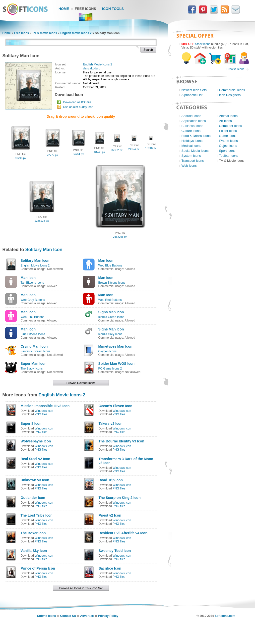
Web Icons (189, 165)
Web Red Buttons (110, 300)
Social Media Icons (195, 151)
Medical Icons (191, 146)
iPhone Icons (228, 141)
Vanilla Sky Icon (34, 551)
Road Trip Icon (111, 480)
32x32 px (117, 150)
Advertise (87, 616)
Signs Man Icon (111, 312)
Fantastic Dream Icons (36, 351)
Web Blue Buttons (110, 265)
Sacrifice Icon (110, 568)
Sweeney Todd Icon (115, 551)
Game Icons (228, 136)
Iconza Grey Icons (110, 334)
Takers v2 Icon (111, 424)
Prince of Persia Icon (38, 568)
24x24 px (133, 149)
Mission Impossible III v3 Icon (45, 406)
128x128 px (42, 220)
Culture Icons (191, 131)
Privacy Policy (108, 616)
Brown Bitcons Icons (112, 282)
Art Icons (225, 121)
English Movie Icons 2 (75, 33)
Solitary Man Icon (44, 249)
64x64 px (78, 154)
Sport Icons (227, 151)
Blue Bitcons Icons (33, 334)
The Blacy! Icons (32, 368)
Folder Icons (228, 131)
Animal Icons (228, 116)
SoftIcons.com (225, 616)
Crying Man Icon (34, 346)
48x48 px (99, 152)
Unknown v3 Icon (35, 480)
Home (64, 9)
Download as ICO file (77, 102)
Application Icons (194, 121)
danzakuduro (91, 68)
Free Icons (85, 9)
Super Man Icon (34, 364)
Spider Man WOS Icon (116, 364)
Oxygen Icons (107, 351)
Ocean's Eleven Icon (115, 406)
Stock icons (202, 44)
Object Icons (228, 146)
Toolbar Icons (228, 156)
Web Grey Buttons (33, 300)
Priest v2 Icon (110, 515)
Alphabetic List (192, 95)
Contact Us (68, 616)
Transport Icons (193, 160)
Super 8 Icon (31, 424)
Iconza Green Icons (111, 317)
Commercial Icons (232, 90)
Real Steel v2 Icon (35, 459)
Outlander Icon (33, 498)
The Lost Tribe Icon (37, 515)
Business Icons (192, 126)
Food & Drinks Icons (196, 136)
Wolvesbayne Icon (36, 441)
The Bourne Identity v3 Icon (121, 441)
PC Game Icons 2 (110, 368)
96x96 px (20, 158)
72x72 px (52, 155)
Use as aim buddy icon (78, 107)
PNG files (41, 414)
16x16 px (150, 148)
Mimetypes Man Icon (115, 346)
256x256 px (120, 236)
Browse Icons (235, 69)
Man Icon (106, 261)
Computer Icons (230, 126)
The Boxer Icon (33, 533)
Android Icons (191, 116)
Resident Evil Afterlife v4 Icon (123, 533)
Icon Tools (113, 9)
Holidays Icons (192, 141)
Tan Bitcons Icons (32, 282)
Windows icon (44, 411)
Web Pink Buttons (32, 317)
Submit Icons (46, 616)
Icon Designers (230, 95)
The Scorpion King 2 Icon (120, 498)
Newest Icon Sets (194, 90)
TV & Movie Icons (44, 33)
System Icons (191, 156)
